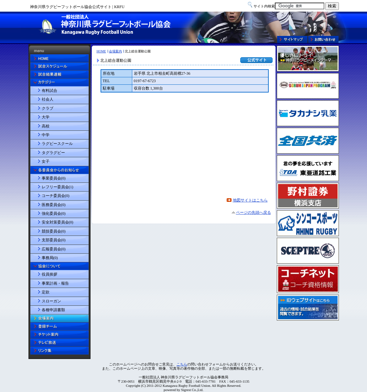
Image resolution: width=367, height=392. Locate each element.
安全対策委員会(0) (57, 222)
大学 (45, 117)
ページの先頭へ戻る (253, 212)
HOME (101, 51)
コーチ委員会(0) (56, 195)
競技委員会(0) (54, 231)
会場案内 (115, 51)
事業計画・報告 (55, 283)
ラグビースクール (57, 143)
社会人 (47, 99)
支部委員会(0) (54, 240)
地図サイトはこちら (250, 200)
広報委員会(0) (54, 249)
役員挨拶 (49, 274)
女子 (45, 161)
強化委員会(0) (54, 213)
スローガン (51, 301)
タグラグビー (53, 152)
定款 (45, 292)
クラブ (47, 108)
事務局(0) (50, 258)
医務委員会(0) (54, 204)
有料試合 (49, 90)
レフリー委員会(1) (57, 187)
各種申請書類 (53, 310)
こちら (182, 364)
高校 (45, 126)
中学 (45, 135)
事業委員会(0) (54, 178)
